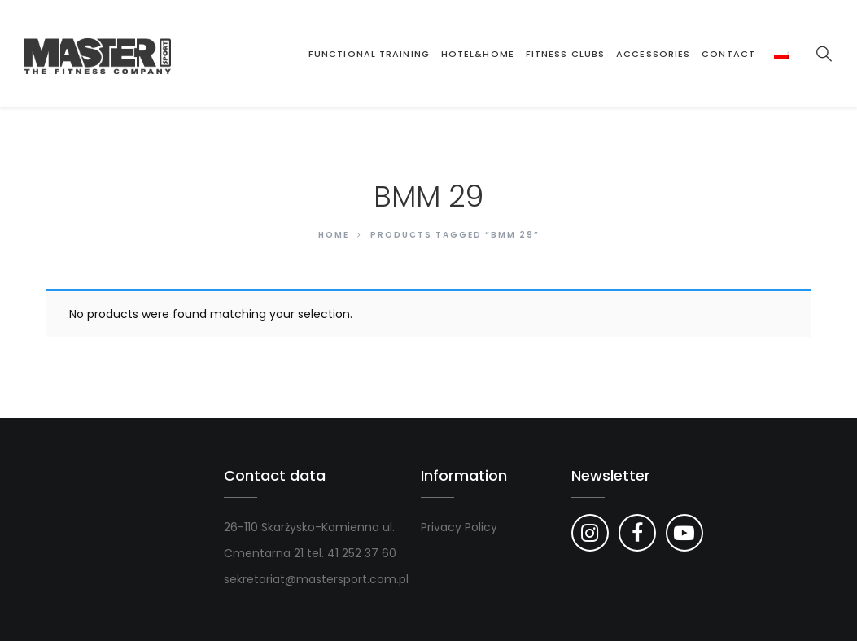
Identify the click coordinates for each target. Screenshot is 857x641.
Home (333, 235)
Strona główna (287, 54)
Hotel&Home (477, 53)
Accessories (653, 53)
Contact (728, 53)
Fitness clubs (565, 53)
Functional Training (369, 53)
